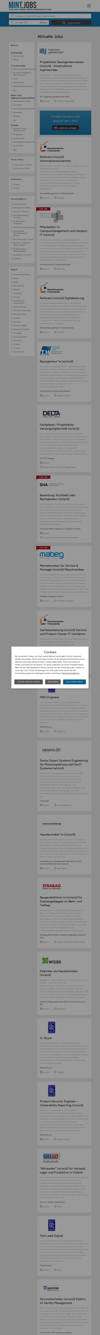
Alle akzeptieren (74, 682)
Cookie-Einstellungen (28, 682)
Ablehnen (53, 682)
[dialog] (50, 667)
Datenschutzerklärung (70, 673)
